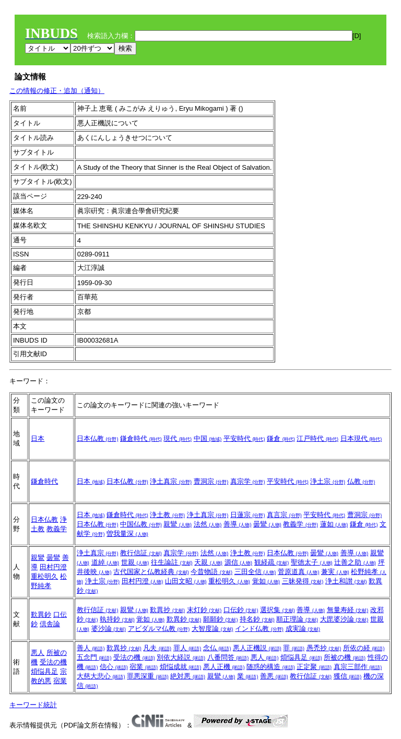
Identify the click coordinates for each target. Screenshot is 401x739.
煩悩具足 (44, 671)
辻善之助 (355, 562)
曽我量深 (127, 533)
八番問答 (228, 657)
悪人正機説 (257, 648)
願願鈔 (220, 619)
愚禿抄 (323, 648)
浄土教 (167, 515)
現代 (177, 438)
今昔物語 (211, 572)
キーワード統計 (33, 705)
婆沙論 (108, 628)
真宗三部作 (358, 667)
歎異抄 (167, 610)
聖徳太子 (312, 562)
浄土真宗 (171, 481)
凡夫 (157, 648)
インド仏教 (259, 628)
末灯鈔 (204, 610)
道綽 (105, 562)
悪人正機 (224, 667)
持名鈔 (257, 619)
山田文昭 (186, 581)
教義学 (56, 529)
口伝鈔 (240, 610)
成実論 (303, 628)
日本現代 (361, 438)
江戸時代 (317, 438)
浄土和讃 (346, 581)
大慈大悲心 (101, 676)
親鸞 (177, 524)
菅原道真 (299, 572)
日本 (37, 438)
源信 (239, 562)
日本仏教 (98, 438)
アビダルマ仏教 (159, 628)
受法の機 (53, 662)
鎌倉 (281, 438)
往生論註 (172, 562)
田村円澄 (53, 567)
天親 (208, 562)
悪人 (37, 652)
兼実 (335, 572)
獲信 (348, 676)
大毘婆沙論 (344, 619)
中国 (208, 438)
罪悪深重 (148, 676)
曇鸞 (267, 524)
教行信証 (141, 553)
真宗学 (247, 481)
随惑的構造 (270, 667)
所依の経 (364, 648)
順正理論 (297, 619)
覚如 (266, 581)
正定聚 (314, 667)
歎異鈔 (41, 614)
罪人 (187, 648)
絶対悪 (187, 676)
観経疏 (271, 562)
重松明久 (44, 576)
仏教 (361, 481)
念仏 (217, 648)
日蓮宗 (247, 515)
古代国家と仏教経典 (151, 572)
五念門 (94, 657)
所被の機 (344, 657)
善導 (237, 524)
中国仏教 (141, 524)
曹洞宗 (211, 481)
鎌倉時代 (141, 438)
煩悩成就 (181, 667)
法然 (208, 524)
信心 (114, 667)
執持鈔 (117, 619)
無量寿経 (348, 610)
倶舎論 (50, 624)
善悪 (274, 676)
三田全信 (255, 572)
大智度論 (212, 628)
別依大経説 (181, 657)
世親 (135, 562)
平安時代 (244, 438)
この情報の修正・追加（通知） (56, 91)
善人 (91, 648)
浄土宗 (327, 481)
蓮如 (334, 524)
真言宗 (284, 515)
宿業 (60, 681)
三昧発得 (303, 581)
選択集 (277, 610)
